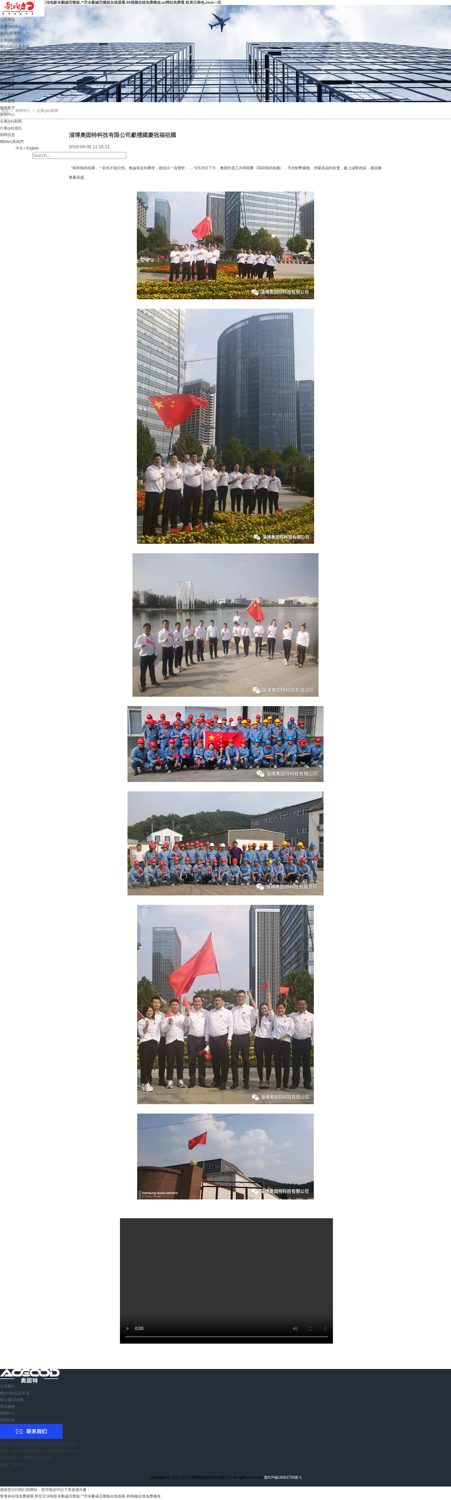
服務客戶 (7, 108)
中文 (19, 148)
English (32, 148)
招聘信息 (7, 135)
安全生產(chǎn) (13, 87)
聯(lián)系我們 (11, 141)
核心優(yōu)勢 (11, 67)
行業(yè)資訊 (11, 128)
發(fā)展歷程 (10, 33)
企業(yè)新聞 (11, 121)
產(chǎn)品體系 (13, 53)
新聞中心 (7, 114)
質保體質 (7, 80)
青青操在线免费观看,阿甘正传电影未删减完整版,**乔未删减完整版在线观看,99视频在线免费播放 (80, 1496)
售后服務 (7, 94)
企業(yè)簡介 (11, 26)
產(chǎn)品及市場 (14, 47)
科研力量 (7, 74)
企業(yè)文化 (11, 40)
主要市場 (7, 60)
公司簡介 (7, 20)
